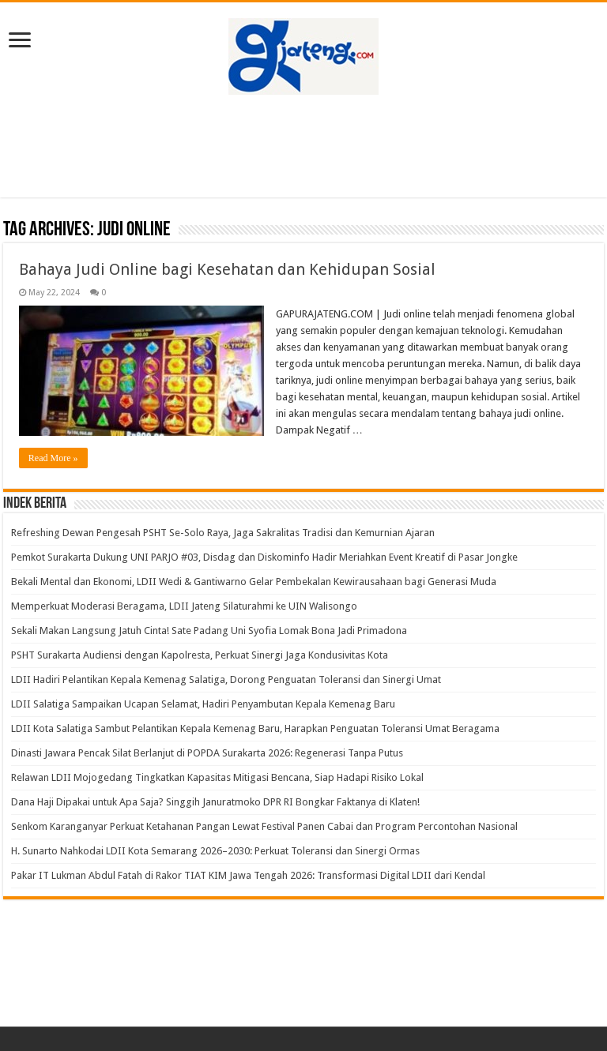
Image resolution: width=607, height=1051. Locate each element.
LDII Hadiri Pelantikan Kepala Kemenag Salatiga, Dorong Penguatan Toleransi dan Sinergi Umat (226, 679)
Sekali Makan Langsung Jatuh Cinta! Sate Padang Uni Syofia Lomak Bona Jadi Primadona (209, 630)
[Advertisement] (303, 146)
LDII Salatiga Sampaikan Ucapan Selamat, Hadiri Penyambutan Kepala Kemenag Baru (203, 704)
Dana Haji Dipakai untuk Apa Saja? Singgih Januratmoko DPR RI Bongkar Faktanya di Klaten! (215, 802)
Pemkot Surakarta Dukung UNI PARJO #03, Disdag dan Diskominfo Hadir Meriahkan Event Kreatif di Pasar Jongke (264, 557)
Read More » (53, 458)
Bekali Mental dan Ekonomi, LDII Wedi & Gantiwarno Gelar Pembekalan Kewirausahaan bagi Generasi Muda (256, 581)
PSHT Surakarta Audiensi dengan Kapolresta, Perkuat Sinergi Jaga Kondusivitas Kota (199, 655)
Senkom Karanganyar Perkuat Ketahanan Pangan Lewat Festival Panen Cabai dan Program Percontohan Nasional (264, 826)
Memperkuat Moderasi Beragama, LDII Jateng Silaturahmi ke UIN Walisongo (184, 606)
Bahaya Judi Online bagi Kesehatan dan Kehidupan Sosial (227, 269)
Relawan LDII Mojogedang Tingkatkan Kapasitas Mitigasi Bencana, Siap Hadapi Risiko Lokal (217, 777)
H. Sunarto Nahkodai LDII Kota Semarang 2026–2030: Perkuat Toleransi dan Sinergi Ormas (215, 851)
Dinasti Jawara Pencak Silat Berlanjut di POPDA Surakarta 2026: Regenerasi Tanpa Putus (207, 753)
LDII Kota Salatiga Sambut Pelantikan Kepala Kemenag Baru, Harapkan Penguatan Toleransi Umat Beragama (255, 728)
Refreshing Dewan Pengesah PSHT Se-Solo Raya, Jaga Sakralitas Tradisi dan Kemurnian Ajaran (223, 533)
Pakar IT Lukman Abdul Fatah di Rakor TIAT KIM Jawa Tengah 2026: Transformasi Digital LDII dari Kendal (248, 875)
